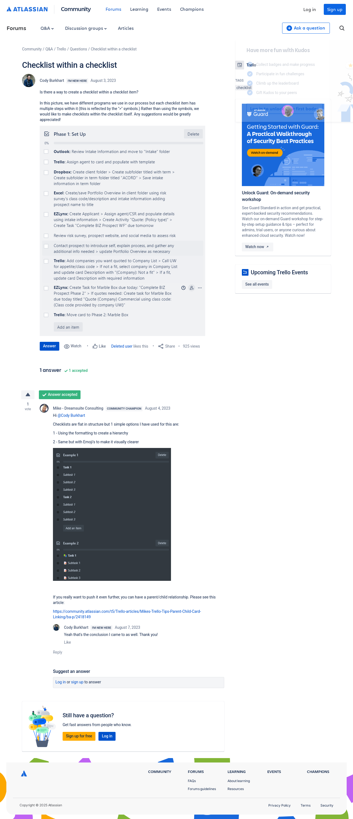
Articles (125, 28)
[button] (122, 231)
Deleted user (121, 346)
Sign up (335, 9)
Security (326, 805)
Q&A (47, 28)
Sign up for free (79, 736)
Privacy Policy (279, 805)
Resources (236, 789)
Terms (306, 805)
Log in (309, 9)
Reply (57, 652)
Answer (49, 346)
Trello (61, 49)
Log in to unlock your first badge (241, 109)
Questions (78, 49)
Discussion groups (86, 28)
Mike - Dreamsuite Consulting (78, 408)
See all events (257, 284)
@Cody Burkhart (71, 415)
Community (76, 9)
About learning (239, 781)
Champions (192, 9)
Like (67, 642)
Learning (139, 9)
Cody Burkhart (52, 80)
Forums (113, 9)
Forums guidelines (202, 789)
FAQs (192, 781)
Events (164, 9)
